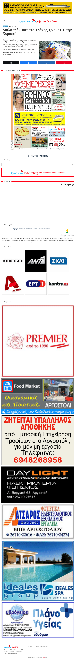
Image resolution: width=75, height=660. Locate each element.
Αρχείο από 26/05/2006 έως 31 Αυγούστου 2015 (38, 172)
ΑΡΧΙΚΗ (30, 646)
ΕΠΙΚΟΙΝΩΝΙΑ (44, 646)
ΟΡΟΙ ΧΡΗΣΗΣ (39, 648)
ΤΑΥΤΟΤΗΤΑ (36, 646)
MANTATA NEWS (13, 26)
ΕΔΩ (45, 242)
